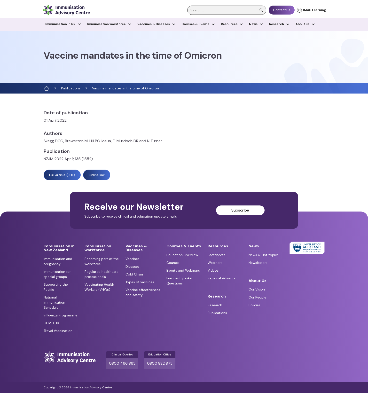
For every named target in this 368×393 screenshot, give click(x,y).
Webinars (215, 262)
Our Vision (257, 289)
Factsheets (216, 255)
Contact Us (281, 10)
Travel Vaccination (58, 331)
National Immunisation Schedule (54, 302)
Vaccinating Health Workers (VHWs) (99, 287)
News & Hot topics (264, 255)
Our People (257, 297)
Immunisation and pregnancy (58, 261)
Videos (213, 270)
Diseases (132, 266)
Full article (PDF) (62, 175)
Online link (97, 175)
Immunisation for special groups (57, 274)
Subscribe (240, 210)
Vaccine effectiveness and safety (142, 292)
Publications (70, 88)
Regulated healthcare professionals (101, 274)
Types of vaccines (139, 282)
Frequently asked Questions (180, 280)
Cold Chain (134, 274)
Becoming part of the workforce (102, 261)
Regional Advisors (221, 278)
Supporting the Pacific (56, 287)
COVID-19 (51, 323)
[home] (66, 10)
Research (215, 305)
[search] (226, 10)
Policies (254, 305)
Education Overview (182, 255)
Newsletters (258, 262)
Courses (173, 262)
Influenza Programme (60, 315)
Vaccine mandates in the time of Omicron (125, 88)
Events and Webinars (183, 270)
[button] (63, 24)
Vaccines (132, 259)
